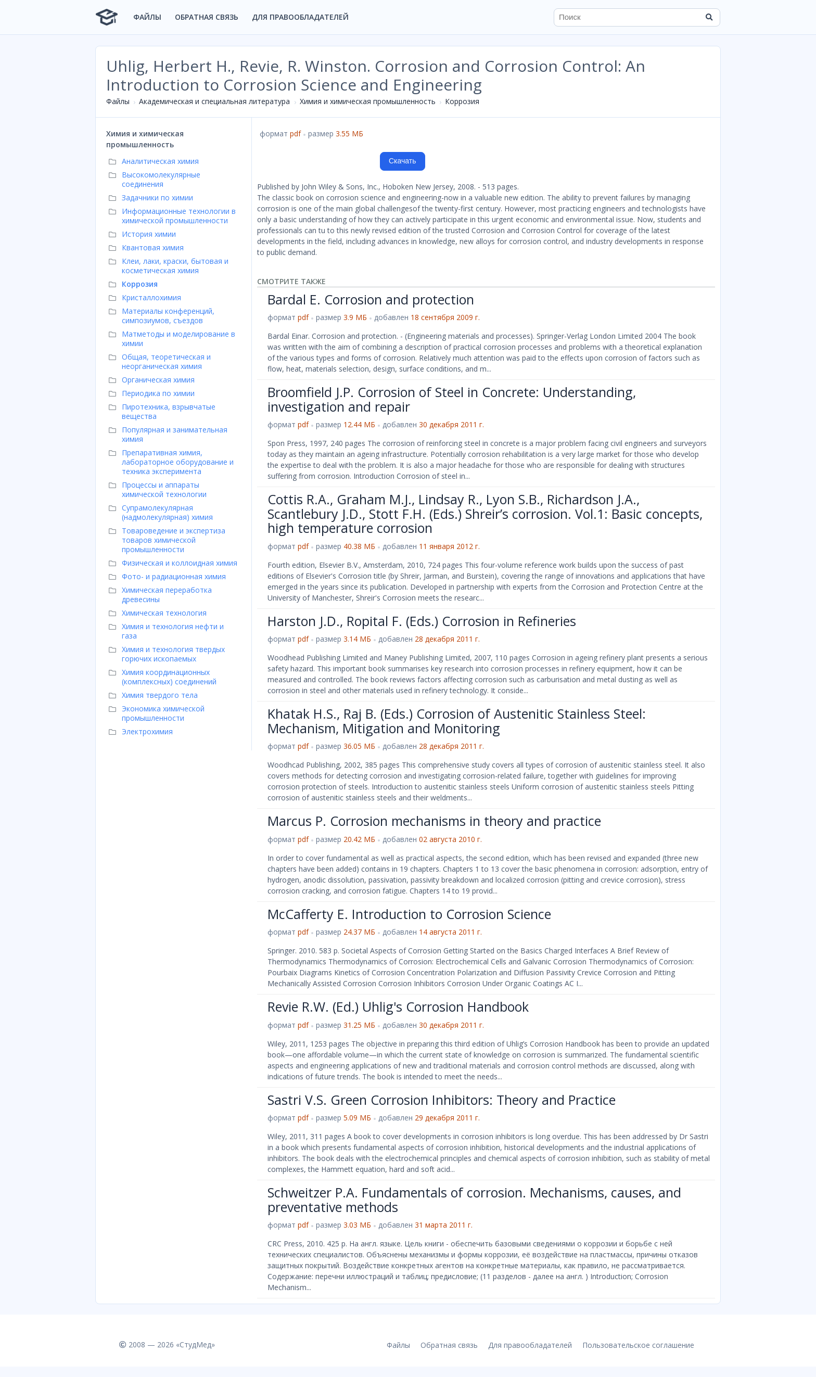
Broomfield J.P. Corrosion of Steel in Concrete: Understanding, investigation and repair (451, 399)
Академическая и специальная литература (214, 101)
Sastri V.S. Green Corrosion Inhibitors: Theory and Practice (441, 1099)
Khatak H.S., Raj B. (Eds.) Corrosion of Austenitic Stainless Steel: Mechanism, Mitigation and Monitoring (456, 721)
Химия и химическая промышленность (368, 101)
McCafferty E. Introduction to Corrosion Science (409, 914)
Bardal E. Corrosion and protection (370, 299)
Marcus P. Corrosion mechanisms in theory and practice (434, 821)
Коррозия (462, 101)
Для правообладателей (300, 17)
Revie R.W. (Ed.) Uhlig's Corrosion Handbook (398, 1006)
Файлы (147, 17)
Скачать (402, 161)
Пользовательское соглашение (638, 1345)
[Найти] (709, 17)
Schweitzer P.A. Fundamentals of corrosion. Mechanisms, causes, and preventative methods (474, 1199)
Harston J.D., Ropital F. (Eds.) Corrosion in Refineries (421, 621)
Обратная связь (206, 17)
